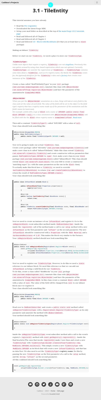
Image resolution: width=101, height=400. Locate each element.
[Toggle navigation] (96, 2)
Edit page (60, 391)
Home (53, 391)
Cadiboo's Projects (10, 2)
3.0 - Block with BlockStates (45, 42)
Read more (77, 117)
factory (64, 75)
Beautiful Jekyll (54, 394)
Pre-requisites (30, 26)
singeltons (69, 64)
